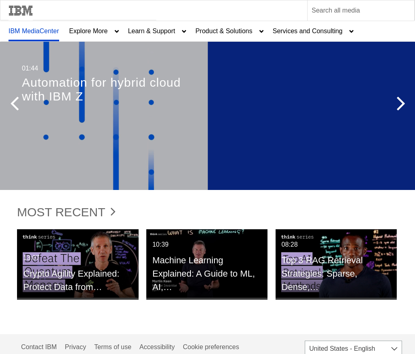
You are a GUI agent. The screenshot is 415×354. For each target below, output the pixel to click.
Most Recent (66, 212)
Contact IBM (39, 346)
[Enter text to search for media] (352, 10)
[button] (14, 105)
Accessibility (157, 346)
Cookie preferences (211, 346)
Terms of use (112, 346)
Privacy (75, 346)
